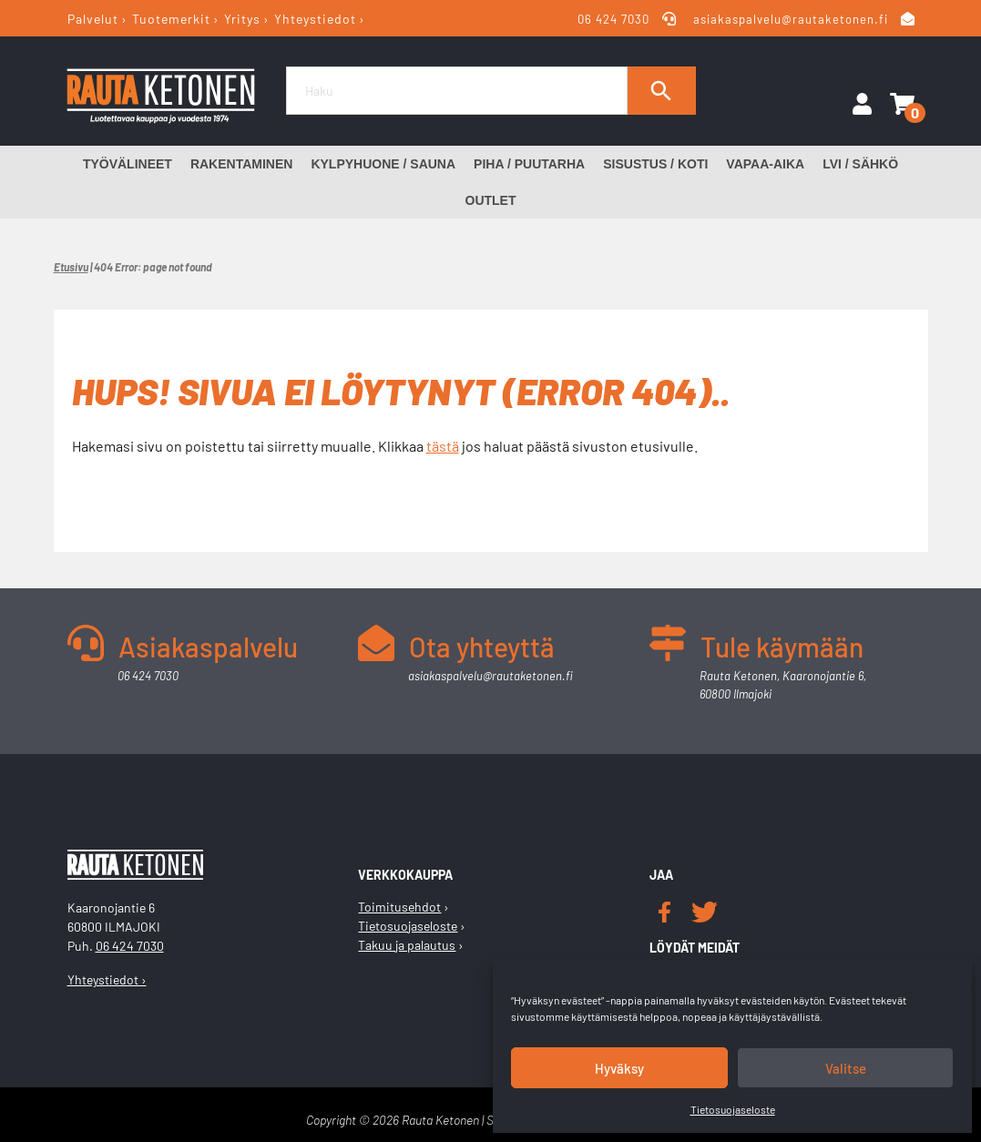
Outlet (490, 200)
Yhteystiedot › (107, 979)
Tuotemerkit (171, 18)
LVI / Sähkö (860, 164)
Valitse (845, 1068)
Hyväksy (619, 1068)
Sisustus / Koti (655, 164)
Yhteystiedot (315, 18)
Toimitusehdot (399, 906)
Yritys (242, 18)
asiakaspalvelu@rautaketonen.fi (790, 19)
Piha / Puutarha (529, 164)
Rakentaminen (241, 164)
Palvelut (92, 18)
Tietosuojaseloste (732, 1109)
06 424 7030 (615, 19)
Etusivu (71, 266)
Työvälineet (127, 164)
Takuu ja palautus (406, 945)
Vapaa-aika (765, 164)
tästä (442, 445)
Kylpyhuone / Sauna (383, 164)
